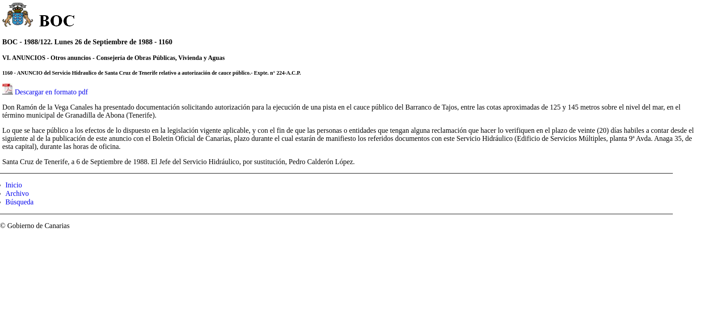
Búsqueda (19, 202)
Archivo (17, 193)
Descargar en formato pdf (51, 92)
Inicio (13, 185)
